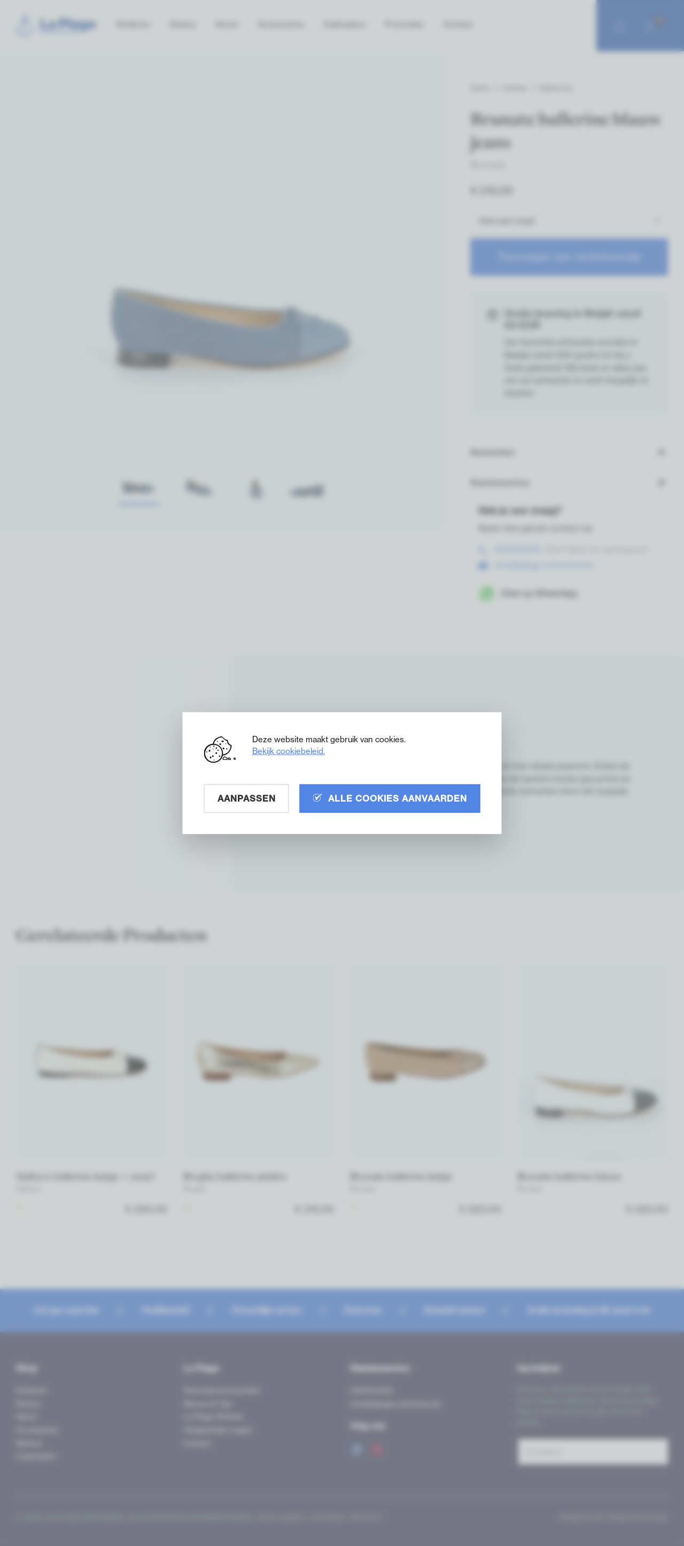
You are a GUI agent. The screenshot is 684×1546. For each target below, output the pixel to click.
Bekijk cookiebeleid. (288, 750)
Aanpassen (246, 798)
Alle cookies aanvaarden (390, 798)
